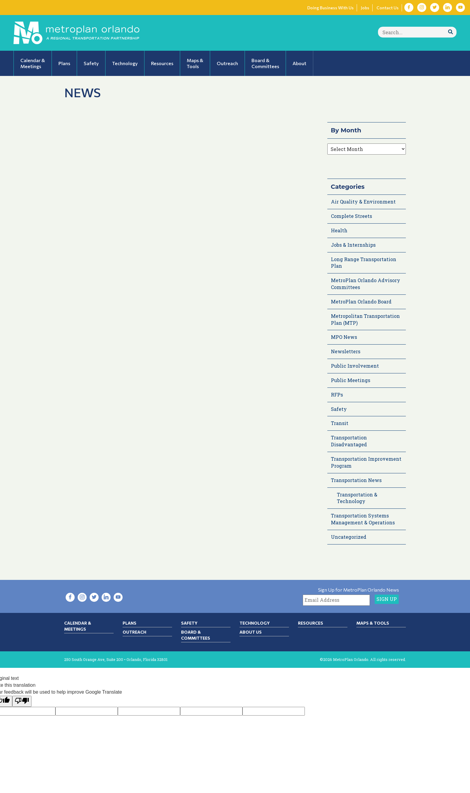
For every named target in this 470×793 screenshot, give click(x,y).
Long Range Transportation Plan (363, 262)
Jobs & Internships (353, 245)
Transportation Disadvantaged (349, 441)
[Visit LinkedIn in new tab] (447, 7)
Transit (339, 423)
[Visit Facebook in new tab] (408, 7)
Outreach (134, 632)
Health (339, 230)
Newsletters (345, 351)
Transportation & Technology (357, 498)
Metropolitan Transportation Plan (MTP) (365, 319)
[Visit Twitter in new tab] (434, 7)
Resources (310, 623)
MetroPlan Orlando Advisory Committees (365, 283)
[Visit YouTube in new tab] (460, 7)
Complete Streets (351, 216)
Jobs (365, 7)
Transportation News (356, 480)
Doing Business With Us (330, 7)
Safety (339, 409)
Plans (129, 623)
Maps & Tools (372, 623)
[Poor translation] (21, 701)
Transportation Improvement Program (366, 462)
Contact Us (387, 7)
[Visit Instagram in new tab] (421, 7)
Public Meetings (350, 380)
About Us (250, 632)
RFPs (337, 394)
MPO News (344, 337)
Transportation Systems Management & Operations (363, 519)
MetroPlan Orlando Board (361, 301)
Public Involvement (355, 366)
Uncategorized (348, 537)
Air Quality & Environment (363, 201)
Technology (254, 623)
